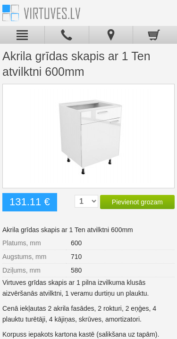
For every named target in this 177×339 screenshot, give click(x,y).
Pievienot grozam (137, 202)
